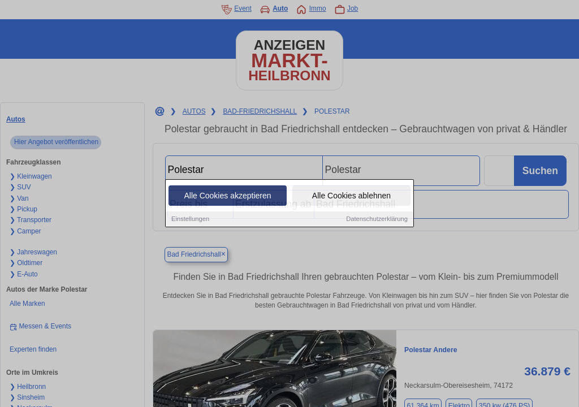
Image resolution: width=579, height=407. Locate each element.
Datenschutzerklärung (377, 219)
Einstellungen (190, 219)
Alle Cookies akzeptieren (227, 196)
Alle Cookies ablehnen (351, 196)
